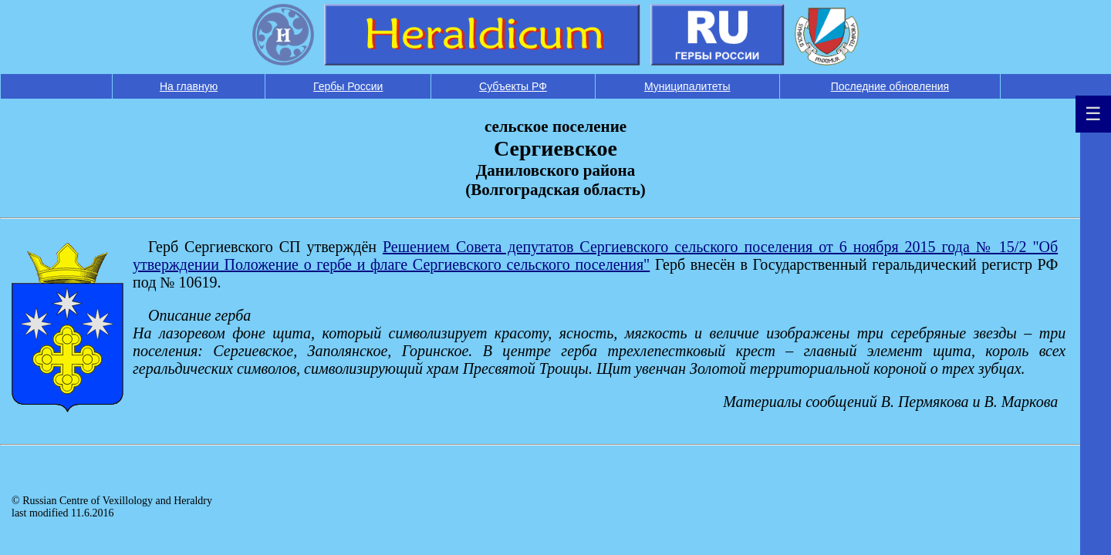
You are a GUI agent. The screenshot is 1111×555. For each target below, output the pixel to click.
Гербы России (348, 86)
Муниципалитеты (687, 86)
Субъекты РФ (513, 86)
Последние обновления (890, 86)
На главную (189, 86)
